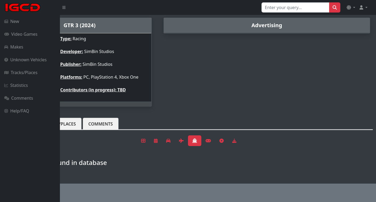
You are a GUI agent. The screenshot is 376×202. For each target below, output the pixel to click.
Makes (13, 47)
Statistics (16, 85)
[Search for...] (295, 7)
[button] (351, 7)
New (11, 21)
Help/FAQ (16, 111)
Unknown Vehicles (25, 60)
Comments (18, 98)
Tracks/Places (21, 72)
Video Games (21, 34)
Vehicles (79, 128)
